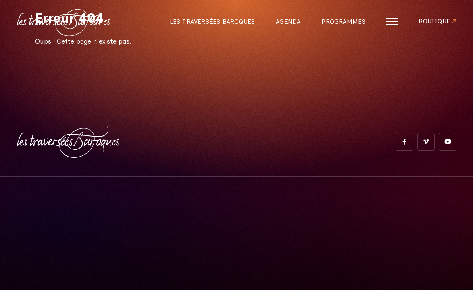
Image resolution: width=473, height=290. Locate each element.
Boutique (433, 24)
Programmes (341, 24)
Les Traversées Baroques (209, 24)
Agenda (285, 24)
